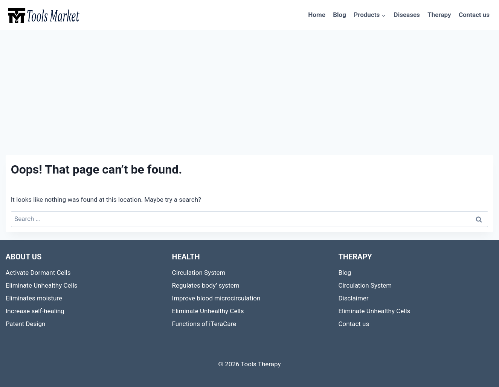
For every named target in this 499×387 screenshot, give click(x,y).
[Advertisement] (250, 86)
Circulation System (199, 272)
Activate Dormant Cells (38, 272)
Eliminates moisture (34, 298)
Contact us (474, 14)
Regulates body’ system (206, 285)
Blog (339, 14)
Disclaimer (353, 298)
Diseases (407, 14)
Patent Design (26, 324)
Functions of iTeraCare (204, 324)
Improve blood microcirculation (216, 298)
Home (316, 14)
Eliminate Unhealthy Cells (42, 285)
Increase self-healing (35, 311)
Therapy (439, 14)
